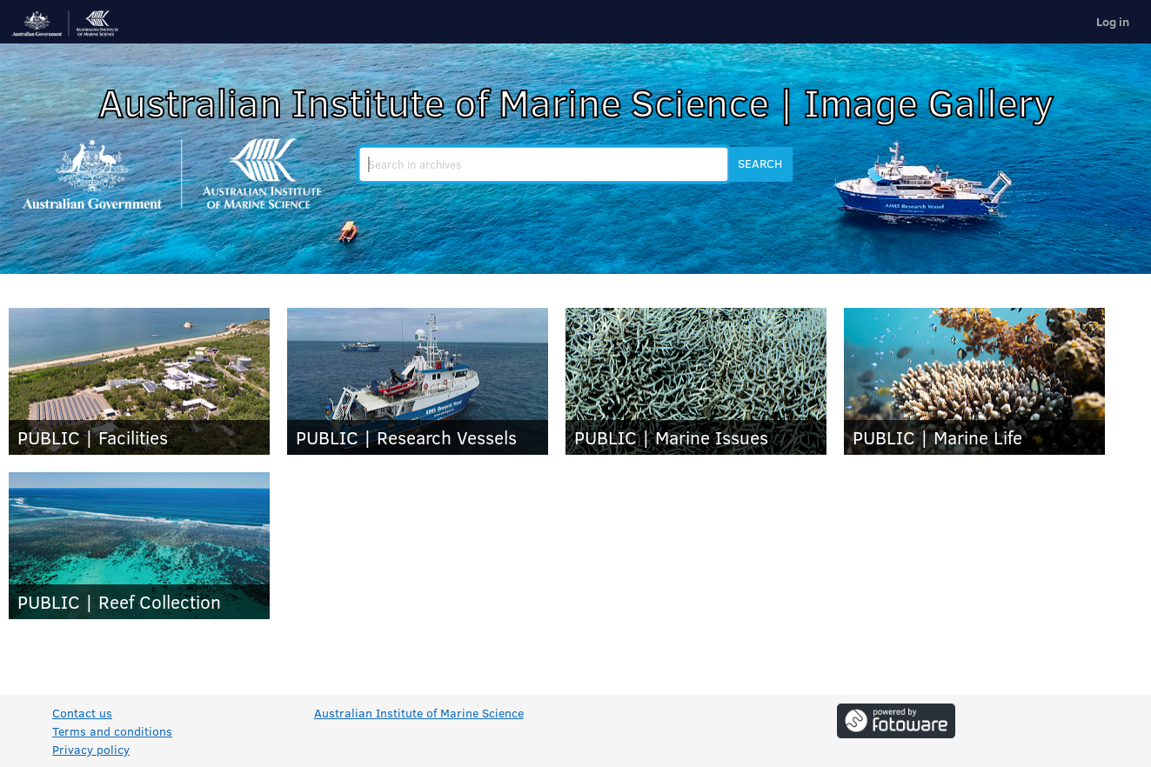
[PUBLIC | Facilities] (139, 381)
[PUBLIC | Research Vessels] (417, 381)
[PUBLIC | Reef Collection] (139, 545)
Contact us (82, 712)
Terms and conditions (112, 731)
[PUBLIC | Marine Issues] (695, 381)
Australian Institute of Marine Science (419, 712)
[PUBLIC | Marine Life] (974, 381)
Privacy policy (91, 749)
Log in (1112, 21)
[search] (543, 164)
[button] (760, 164)
